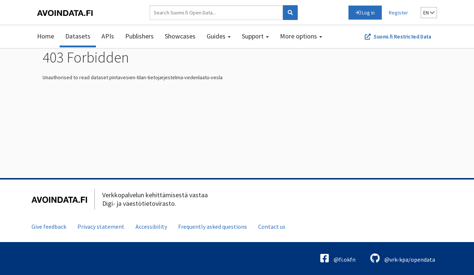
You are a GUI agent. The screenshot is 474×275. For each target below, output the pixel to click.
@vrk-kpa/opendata (402, 258)
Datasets (77, 36)
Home (45, 36)
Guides (219, 36)
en (428, 12)
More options (301, 36)
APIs (107, 36)
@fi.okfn (338, 258)
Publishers (139, 36)
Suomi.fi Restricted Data (402, 36)
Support (255, 36)
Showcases (180, 36)
